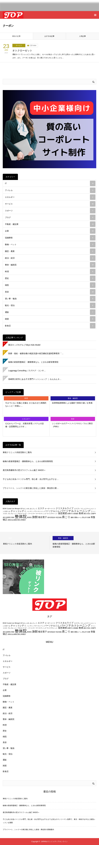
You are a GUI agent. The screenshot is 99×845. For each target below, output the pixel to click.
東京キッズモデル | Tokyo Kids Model (24, 345)
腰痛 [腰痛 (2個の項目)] (72, 517)
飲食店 (50, 325)
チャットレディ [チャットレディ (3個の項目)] (18, 511)
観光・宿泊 (50, 305)
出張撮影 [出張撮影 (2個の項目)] (75, 513)
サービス (19, 45)
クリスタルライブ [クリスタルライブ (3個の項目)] (64, 508)
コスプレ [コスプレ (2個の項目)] (77, 508)
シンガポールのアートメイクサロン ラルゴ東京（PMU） (72, 425)
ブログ (50, 217)
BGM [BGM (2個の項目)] (4, 508)
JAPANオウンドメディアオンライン (54, 842)
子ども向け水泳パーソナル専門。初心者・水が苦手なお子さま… (31, 479)
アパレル (50, 190)
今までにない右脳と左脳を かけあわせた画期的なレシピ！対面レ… (25, 404)
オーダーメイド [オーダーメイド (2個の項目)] (50, 508)
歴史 (50, 278)
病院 (50, 285)
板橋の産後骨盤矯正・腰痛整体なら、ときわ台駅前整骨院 (33, 362)
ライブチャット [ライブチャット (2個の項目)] (52, 513)
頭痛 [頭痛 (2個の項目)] (88, 517)
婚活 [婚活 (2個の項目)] (85, 513)
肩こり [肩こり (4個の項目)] (66, 516)
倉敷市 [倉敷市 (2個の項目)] (69, 513)
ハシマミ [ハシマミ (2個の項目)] (30, 511)
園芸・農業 (50, 251)
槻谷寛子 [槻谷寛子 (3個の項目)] (42, 517)
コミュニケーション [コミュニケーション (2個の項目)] (87, 508)
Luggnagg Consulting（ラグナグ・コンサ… (27, 370)
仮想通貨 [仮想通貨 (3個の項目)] (62, 513)
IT (50, 183)
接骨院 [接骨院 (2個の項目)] (8, 517)
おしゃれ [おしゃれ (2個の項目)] (26, 508)
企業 (50, 231)
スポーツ (50, 210)
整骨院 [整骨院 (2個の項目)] (29, 517)
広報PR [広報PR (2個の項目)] (93, 513)
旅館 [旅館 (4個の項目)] (35, 516)
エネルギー (50, 197)
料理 (50, 271)
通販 (50, 312)
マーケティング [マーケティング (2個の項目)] (41, 513)
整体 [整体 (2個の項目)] (12, 517)
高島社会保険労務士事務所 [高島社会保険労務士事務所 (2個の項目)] (17, 520)
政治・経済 (50, 258)
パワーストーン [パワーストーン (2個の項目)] (38, 511)
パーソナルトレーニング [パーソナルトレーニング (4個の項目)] (75, 510)
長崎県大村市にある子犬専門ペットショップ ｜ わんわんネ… (34, 379)
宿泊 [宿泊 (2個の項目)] (88, 513)
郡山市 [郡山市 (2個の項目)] (84, 517)
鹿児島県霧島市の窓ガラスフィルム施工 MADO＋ (24, 470)
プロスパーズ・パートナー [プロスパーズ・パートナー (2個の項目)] (26, 513)
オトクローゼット (22, 50)
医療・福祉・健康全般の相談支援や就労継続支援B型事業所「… (35, 353)
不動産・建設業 (50, 224)
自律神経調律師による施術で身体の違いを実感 (72, 403)
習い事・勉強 (50, 298)
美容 (50, 292)
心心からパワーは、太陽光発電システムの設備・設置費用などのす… (24, 425)
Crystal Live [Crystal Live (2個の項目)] (10, 508)
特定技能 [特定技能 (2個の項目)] (58, 517)
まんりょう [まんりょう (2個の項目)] (33, 508)
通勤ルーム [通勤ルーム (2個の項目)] (78, 517)
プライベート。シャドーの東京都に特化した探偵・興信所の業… (31, 488)
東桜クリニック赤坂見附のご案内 (17, 452)
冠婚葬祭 (50, 237)
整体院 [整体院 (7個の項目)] (21, 516)
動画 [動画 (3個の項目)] (81, 513)
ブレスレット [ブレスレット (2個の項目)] (12, 513)
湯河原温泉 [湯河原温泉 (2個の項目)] (51, 517)
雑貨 (50, 319)
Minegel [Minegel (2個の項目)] (17, 508)
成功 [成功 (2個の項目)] (4, 517)
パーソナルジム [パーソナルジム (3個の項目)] (52, 511)
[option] (25, 543)
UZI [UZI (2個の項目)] (21, 508)
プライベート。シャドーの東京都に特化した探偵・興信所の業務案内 (28, 829)
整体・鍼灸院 (50, 265)
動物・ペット (50, 244)
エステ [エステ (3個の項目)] (41, 508)
